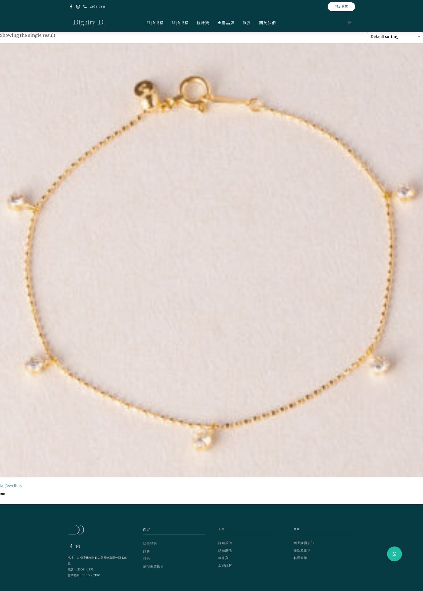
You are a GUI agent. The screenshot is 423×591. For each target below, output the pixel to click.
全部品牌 (226, 22)
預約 (146, 559)
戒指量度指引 (153, 566)
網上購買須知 (304, 543)
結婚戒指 (180, 22)
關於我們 (267, 22)
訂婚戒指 (155, 22)
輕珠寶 (203, 22)
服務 (247, 22)
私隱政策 (300, 558)
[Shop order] (395, 36)
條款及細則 (302, 550)
